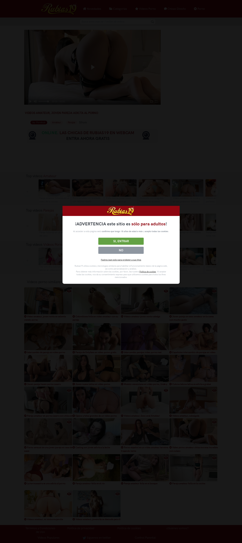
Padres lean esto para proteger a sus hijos (121, 260)
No (121, 250)
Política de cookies (147, 271)
